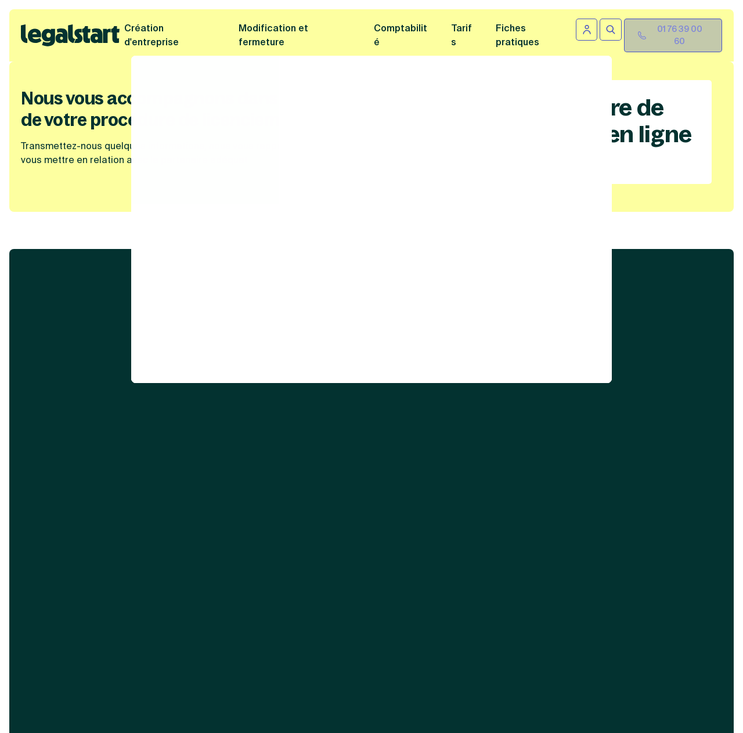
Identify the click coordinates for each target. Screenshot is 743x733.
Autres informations (547, 393)
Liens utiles (661, 288)
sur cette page (501, 684)
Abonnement (375, 409)
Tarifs (461, 35)
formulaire (364, 671)
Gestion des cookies (539, 482)
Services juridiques (390, 288)
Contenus (523, 288)
